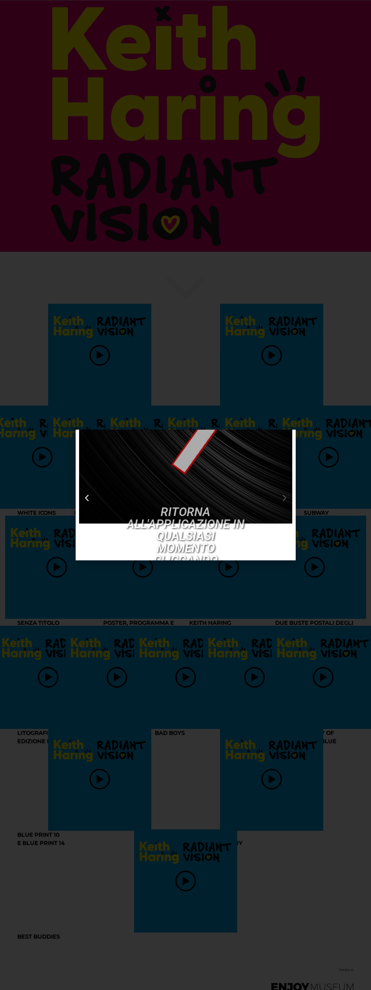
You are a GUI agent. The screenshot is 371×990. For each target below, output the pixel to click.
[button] (87, 491)
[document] (185, 495)
